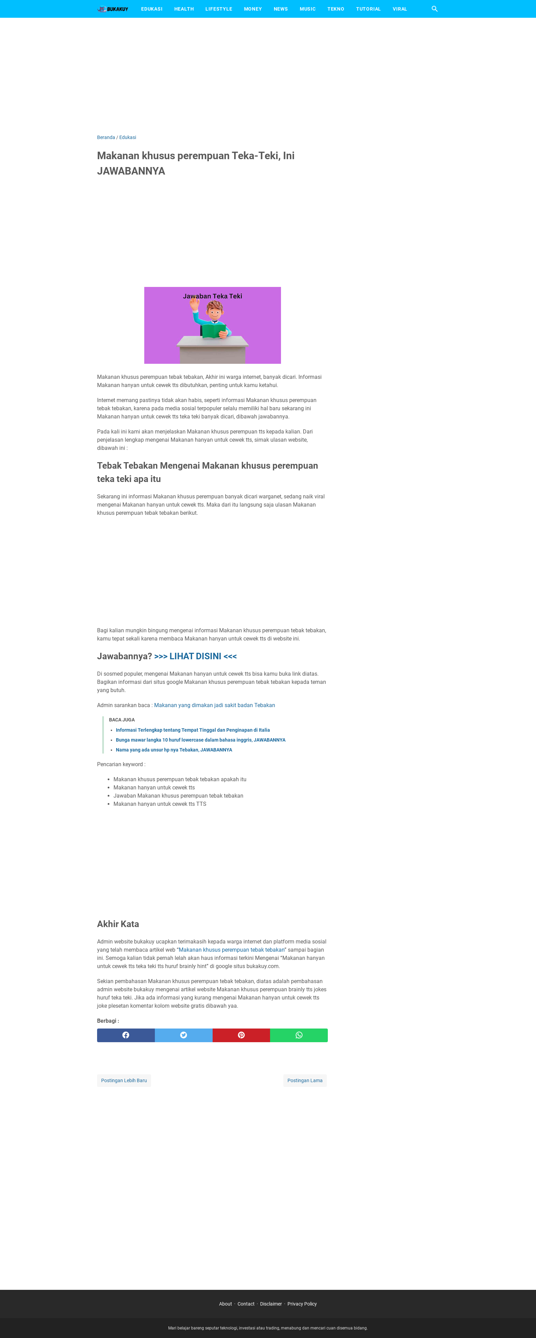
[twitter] (184, 1035)
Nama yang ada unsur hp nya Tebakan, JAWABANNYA (174, 750)
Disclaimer (271, 1304)
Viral (400, 9)
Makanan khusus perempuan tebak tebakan (231, 950)
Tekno (336, 9)
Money (253, 9)
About (225, 1304)
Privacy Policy (302, 1304)
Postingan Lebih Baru (124, 1080)
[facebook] (126, 1035)
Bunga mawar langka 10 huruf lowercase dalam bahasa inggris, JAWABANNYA (200, 740)
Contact (246, 1304)
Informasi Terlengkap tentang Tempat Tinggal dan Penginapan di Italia (193, 730)
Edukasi (152, 9)
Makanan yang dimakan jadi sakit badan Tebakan (214, 705)
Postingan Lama (305, 1080)
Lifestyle (218, 9)
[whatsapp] (299, 1035)
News (281, 9)
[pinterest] (241, 1035)
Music (308, 9)
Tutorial (368, 9)
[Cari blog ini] (435, 9)
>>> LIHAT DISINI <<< (195, 656)
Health (184, 9)
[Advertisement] (268, 76)
